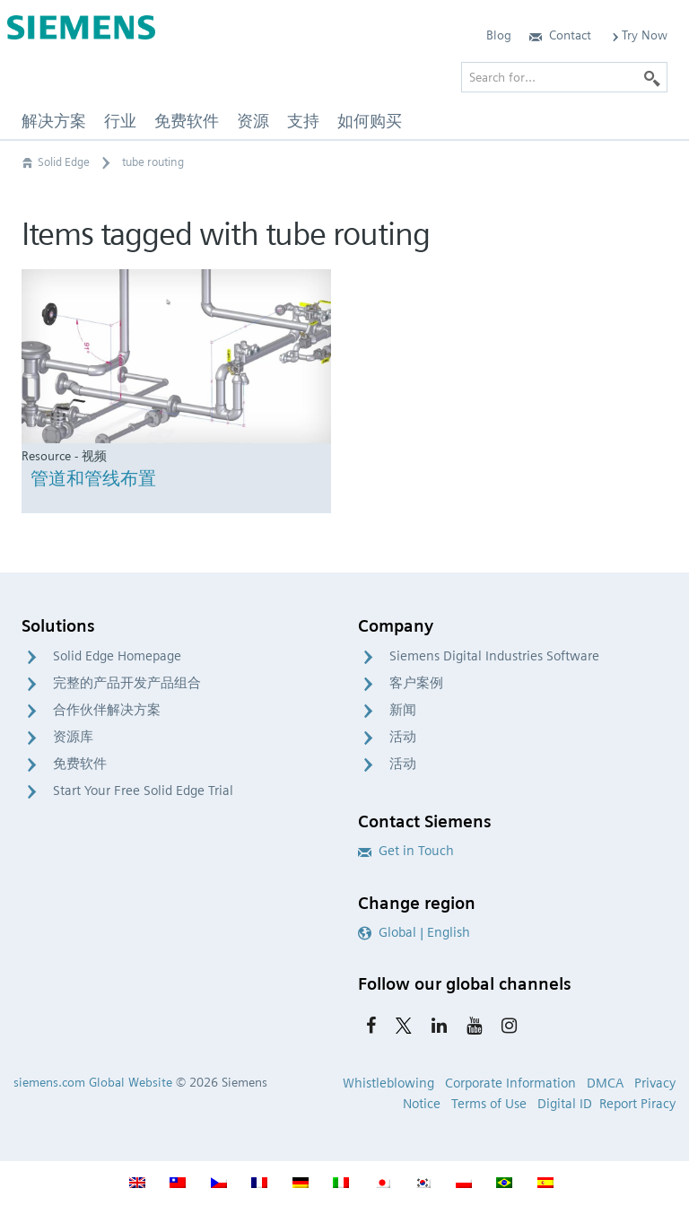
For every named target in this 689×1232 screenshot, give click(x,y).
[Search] (652, 77)
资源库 (73, 737)
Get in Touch (406, 851)
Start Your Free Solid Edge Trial (143, 790)
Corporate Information (510, 1083)
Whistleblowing (388, 1083)
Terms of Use (489, 1104)
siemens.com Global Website (92, 1082)
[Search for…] (564, 77)
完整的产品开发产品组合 (127, 683)
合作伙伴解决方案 (107, 710)
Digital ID (564, 1104)
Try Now (638, 35)
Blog (498, 35)
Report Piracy (637, 1104)
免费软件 (80, 764)
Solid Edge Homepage (117, 656)
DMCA (605, 1083)
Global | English (414, 932)
